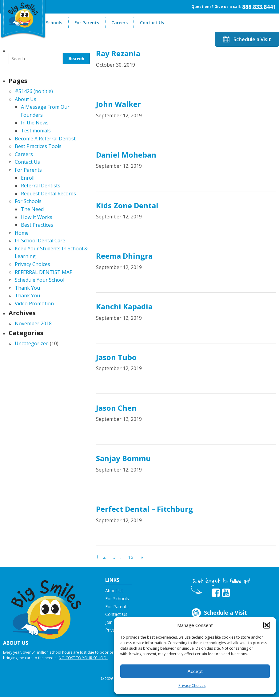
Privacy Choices (191, 685)
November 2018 (33, 323)
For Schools (50, 22)
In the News (35, 122)
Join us (111, 622)
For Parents (86, 22)
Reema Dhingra (124, 256)
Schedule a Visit (247, 39)
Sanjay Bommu (123, 458)
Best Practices (37, 224)
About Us (25, 99)
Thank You (27, 287)
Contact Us (152, 22)
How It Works (36, 217)
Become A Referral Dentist (45, 138)
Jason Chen (116, 408)
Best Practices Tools (38, 146)
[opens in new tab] (216, 593)
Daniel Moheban (126, 155)
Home (22, 232)
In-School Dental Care (40, 240)
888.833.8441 (259, 6)
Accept (195, 671)
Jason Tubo (116, 357)
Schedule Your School (39, 279)
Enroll (27, 177)
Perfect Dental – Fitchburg (144, 509)
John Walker (118, 104)
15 (130, 557)
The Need (32, 209)
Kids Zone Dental (127, 205)
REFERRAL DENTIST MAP (44, 272)
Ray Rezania (118, 53)
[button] (267, 625)
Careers (119, 22)
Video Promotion (34, 303)
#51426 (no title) (34, 91)
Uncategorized (32, 343)
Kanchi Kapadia (124, 306)
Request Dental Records (48, 193)
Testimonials (36, 130)
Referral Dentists (40, 185)
